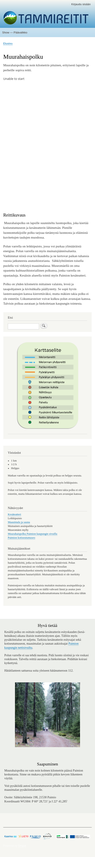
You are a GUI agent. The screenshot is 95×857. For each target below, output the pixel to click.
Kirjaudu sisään (81, 4)
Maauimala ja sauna (19, 522)
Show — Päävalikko (14, 32)
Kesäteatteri (14, 514)
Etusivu (8, 43)
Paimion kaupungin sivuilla (41, 533)
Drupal (22, 845)
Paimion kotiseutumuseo (21, 537)
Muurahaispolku (17, 533)
